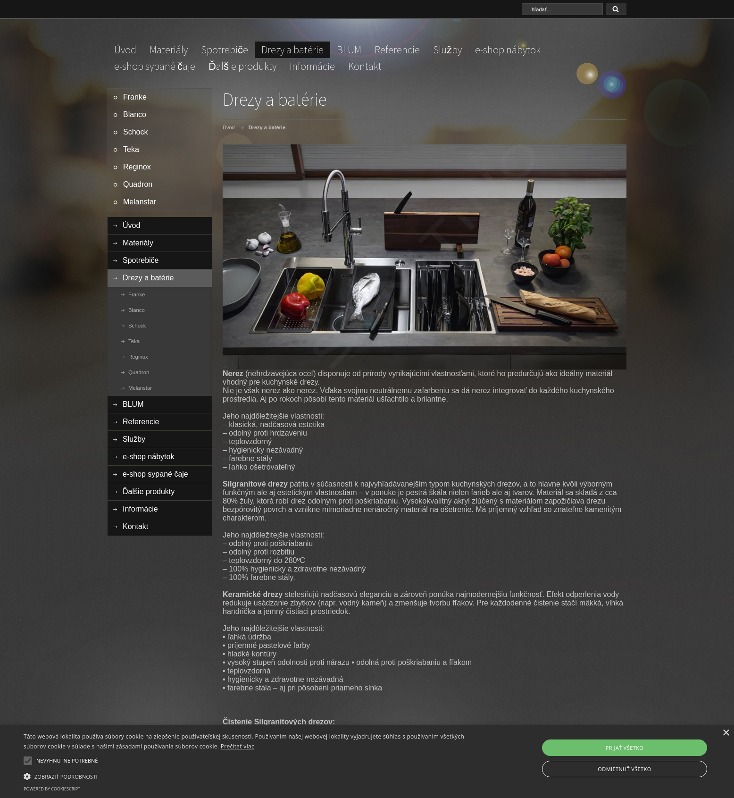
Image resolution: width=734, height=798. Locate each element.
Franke (135, 97)
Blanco (134, 114)
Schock (135, 132)
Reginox (137, 167)
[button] (247, 776)
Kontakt (365, 66)
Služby (447, 49)
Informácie (312, 66)
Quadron (137, 184)
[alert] (367, 761)
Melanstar (139, 202)
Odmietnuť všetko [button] (624, 769)
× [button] (725, 733)
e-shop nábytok (508, 49)
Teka (131, 149)
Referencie (397, 49)
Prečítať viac (237, 746)
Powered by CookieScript (52, 789)
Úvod (125, 49)
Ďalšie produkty (242, 66)
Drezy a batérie (292, 49)
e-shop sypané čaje (154, 66)
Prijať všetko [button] (625, 747)
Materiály (169, 49)
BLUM (349, 49)
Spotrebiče (224, 49)
